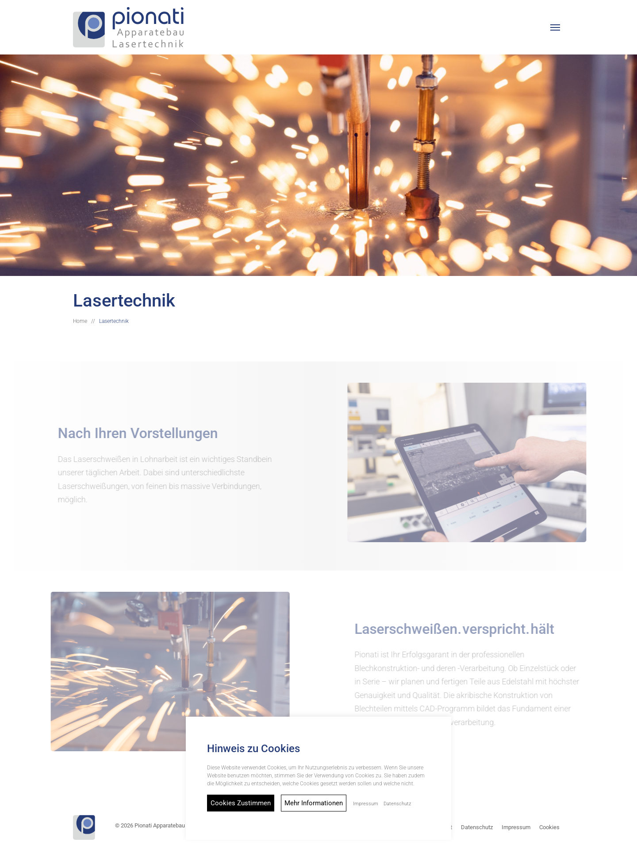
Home (80, 321)
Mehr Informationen (313, 803)
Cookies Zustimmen (241, 803)
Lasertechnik (114, 321)
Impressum (516, 827)
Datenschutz (477, 827)
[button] (555, 27)
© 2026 (158, 825)
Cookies (549, 827)
